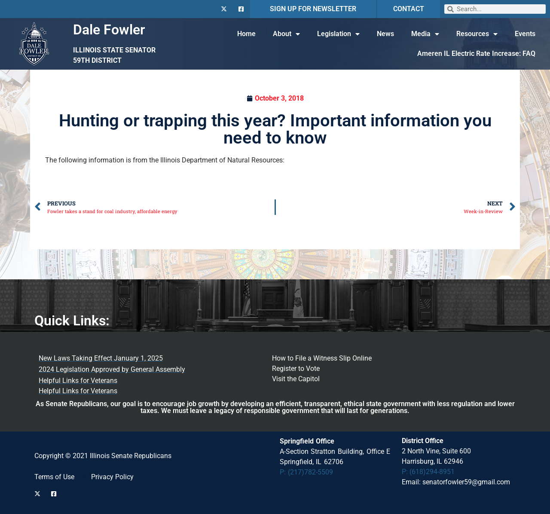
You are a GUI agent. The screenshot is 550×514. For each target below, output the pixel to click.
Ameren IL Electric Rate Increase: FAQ (476, 53)
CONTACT (408, 9)
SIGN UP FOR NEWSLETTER (313, 9)
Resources (477, 34)
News (385, 34)
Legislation (338, 34)
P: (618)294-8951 (428, 472)
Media (425, 34)
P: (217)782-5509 (306, 472)
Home (246, 34)
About (286, 34)
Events (525, 34)
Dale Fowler (109, 29)
